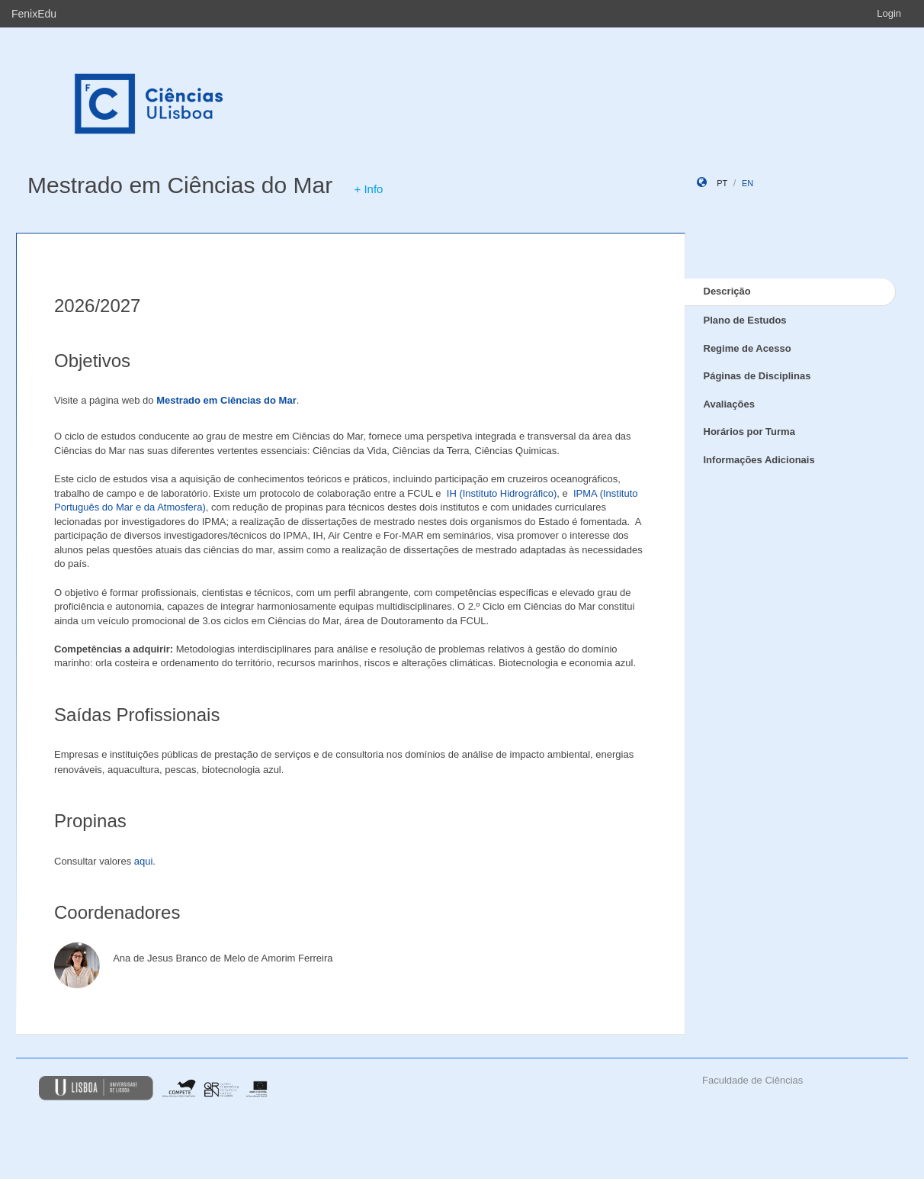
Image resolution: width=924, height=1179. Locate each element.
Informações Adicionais (759, 459)
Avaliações (729, 404)
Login (889, 13)
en (747, 183)
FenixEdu (33, 14)
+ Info (369, 188)
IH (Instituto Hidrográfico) (502, 493)
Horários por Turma (749, 431)
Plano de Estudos (745, 320)
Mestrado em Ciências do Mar (179, 185)
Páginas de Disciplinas (757, 376)
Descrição (727, 291)
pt (722, 183)
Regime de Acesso (747, 348)
